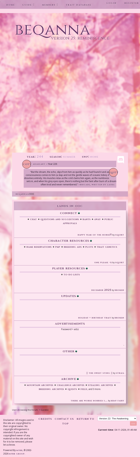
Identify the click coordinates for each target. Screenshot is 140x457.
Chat (33, 219)
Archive (68, 378)
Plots (89, 247)
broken (119, 290)
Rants (87, 219)
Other (68, 351)
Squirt (119, 234)
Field (84, 389)
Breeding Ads (73, 247)
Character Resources (68, 240)
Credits (45, 418)
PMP (57, 247)
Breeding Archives (51, 389)
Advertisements (70, 323)
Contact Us (64, 418)
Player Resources (68, 268)
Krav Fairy (117, 400)
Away (97, 219)
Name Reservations (39, 247)
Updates (68, 295)
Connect (68, 212)
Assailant (39, 164)
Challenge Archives (70, 385)
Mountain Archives (40, 385)
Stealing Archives (100, 385)
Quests (72, 389)
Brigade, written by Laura (97, 184)
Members (49, 5)
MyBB (19, 450)
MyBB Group (17, 453)
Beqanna (21, 194)
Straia (120, 373)
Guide (27, 5)
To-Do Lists (72, 274)
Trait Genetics (107, 247)
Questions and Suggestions (59, 219)
